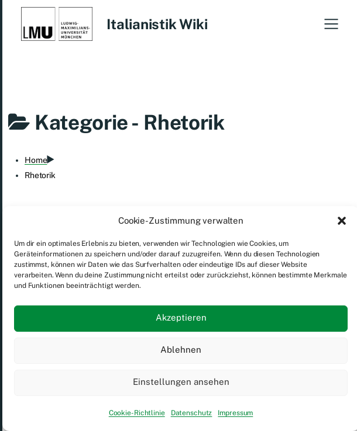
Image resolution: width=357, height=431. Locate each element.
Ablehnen (180, 349)
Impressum (235, 413)
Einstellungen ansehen (181, 382)
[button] (342, 221)
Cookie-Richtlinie (137, 413)
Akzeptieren (181, 317)
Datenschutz (191, 413)
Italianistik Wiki (157, 24)
